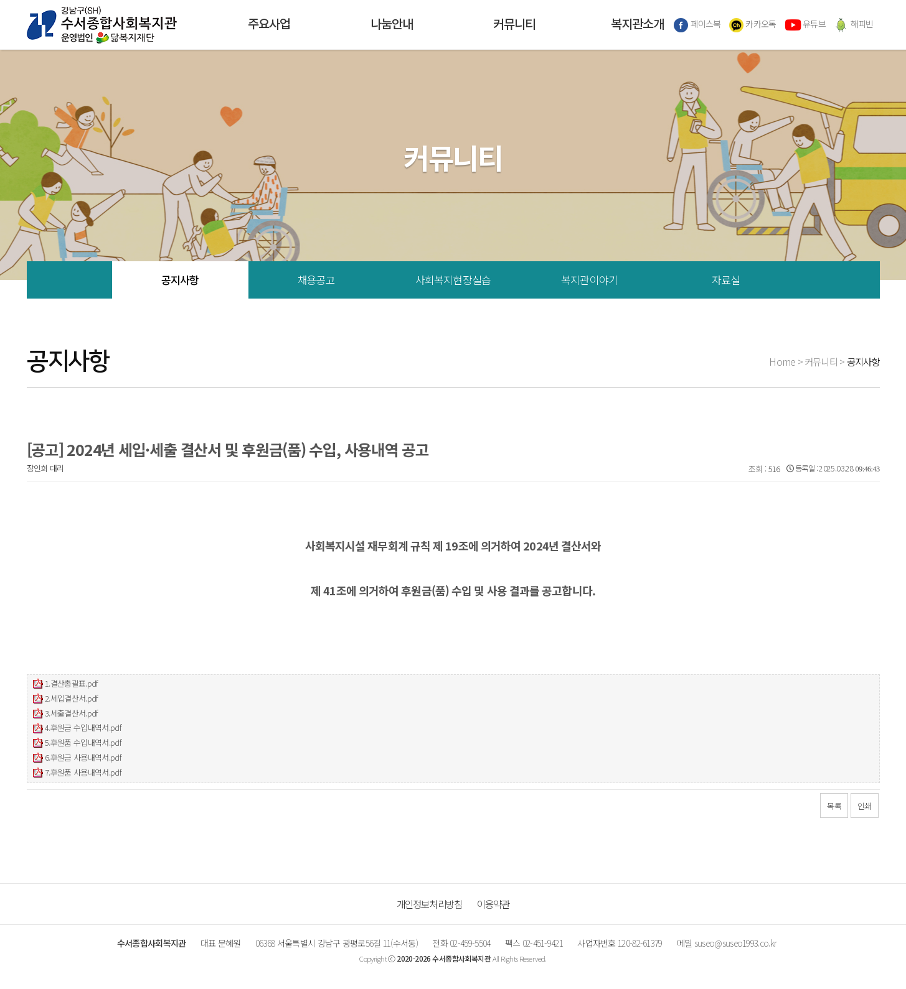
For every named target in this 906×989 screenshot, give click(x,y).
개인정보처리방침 (430, 904)
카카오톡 (752, 24)
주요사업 (269, 24)
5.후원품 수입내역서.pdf (83, 742)
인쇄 (864, 806)
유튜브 (805, 24)
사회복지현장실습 (453, 279)
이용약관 (493, 904)
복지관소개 (637, 24)
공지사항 (180, 279)
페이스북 (697, 24)
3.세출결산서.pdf (71, 713)
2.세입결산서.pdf (71, 698)
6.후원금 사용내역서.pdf (83, 757)
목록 (834, 806)
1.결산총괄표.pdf (71, 683)
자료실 (726, 279)
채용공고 (317, 279)
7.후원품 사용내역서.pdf (83, 772)
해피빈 (853, 24)
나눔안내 (391, 24)
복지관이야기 (589, 279)
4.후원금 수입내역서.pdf (83, 727)
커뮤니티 (514, 24)
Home (782, 361)
